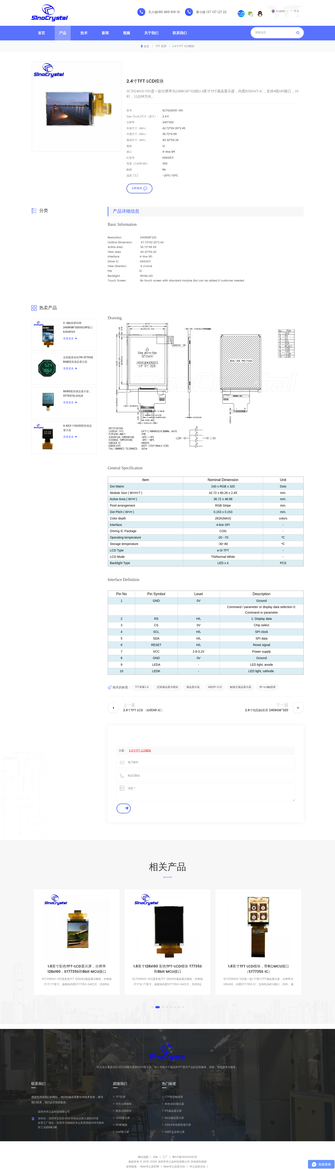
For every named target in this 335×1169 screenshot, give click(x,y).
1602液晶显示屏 (174, 1118)
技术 (84, 33)
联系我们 (180, 33)
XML (155, 1157)
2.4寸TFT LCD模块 (140, 751)
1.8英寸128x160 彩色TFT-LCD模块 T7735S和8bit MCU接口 (167, 969)
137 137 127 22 (216, 12)
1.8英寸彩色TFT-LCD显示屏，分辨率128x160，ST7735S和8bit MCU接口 (76, 969)
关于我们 (151, 33)
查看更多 (68, 339)
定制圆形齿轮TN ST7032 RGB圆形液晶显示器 (78, 359)
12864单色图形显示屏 (178, 1125)
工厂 (165, 1157)
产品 (62, 33)
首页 (41, 33)
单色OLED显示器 (174, 1104)
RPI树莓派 (121, 1125)
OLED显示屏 (123, 1118)
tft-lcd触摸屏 (267, 687)
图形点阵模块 (124, 1111)
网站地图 (143, 1157)
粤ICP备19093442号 (184, 1157)
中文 (296, 11)
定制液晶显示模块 (167, 687)
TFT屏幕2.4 (142, 687)
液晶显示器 (193, 687)
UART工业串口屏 (175, 1132)
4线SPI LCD (215, 687)
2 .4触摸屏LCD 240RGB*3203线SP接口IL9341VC (78, 327)
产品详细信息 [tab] (126, 211)
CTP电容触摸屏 (174, 1097)
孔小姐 (153, 12)
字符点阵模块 (124, 1104)
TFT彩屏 (120, 1097)
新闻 (105, 33)
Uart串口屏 (122, 1132)
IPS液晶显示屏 (173, 1111)
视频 (126, 33)
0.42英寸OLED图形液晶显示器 (77, 428)
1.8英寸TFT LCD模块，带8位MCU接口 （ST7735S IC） (258, 969)
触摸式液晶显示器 (240, 687)
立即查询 (136, 188)
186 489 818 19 (169, 12)
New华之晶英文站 (174, 1167)
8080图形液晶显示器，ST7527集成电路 (77, 393)
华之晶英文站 (197, 1167)
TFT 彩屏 (161, 46)
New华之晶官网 (149, 1167)
